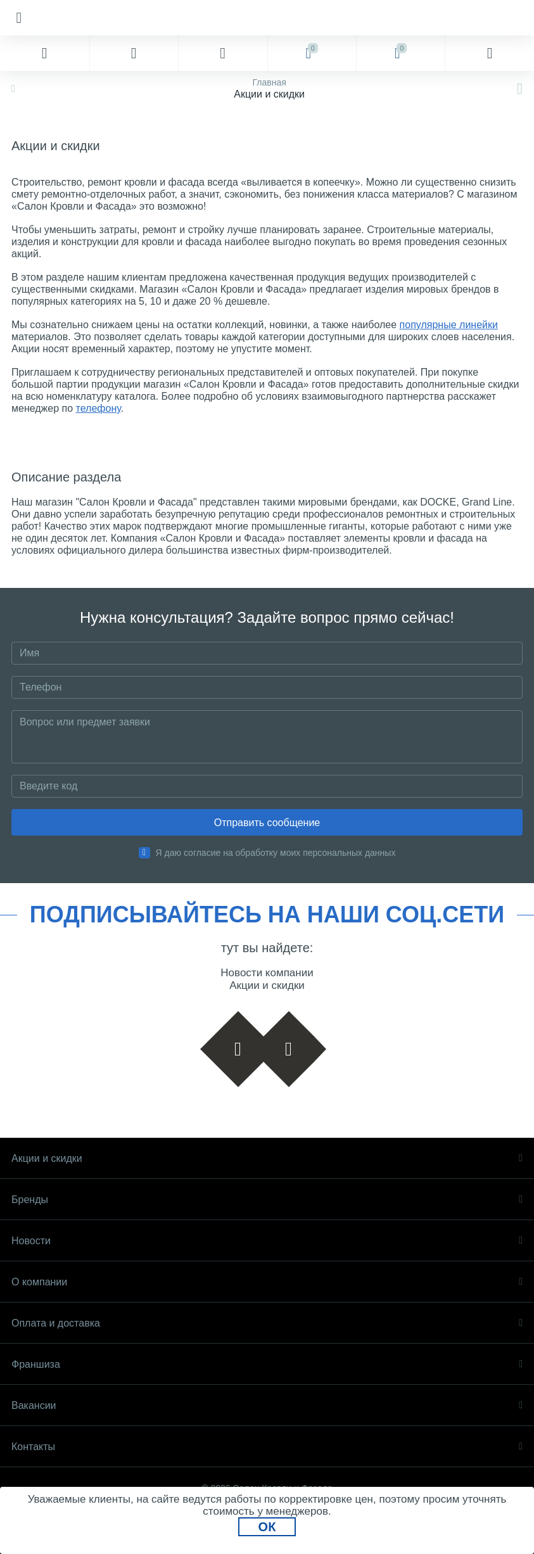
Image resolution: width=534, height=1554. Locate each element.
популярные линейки (449, 324)
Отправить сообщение (267, 822)
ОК (267, 1527)
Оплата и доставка (267, 1323)
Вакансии (267, 1405)
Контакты (267, 1446)
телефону (98, 408)
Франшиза (267, 1364)
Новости (267, 1240)
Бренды (267, 1199)
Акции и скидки (267, 1158)
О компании (267, 1282)
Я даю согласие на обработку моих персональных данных (276, 853)
